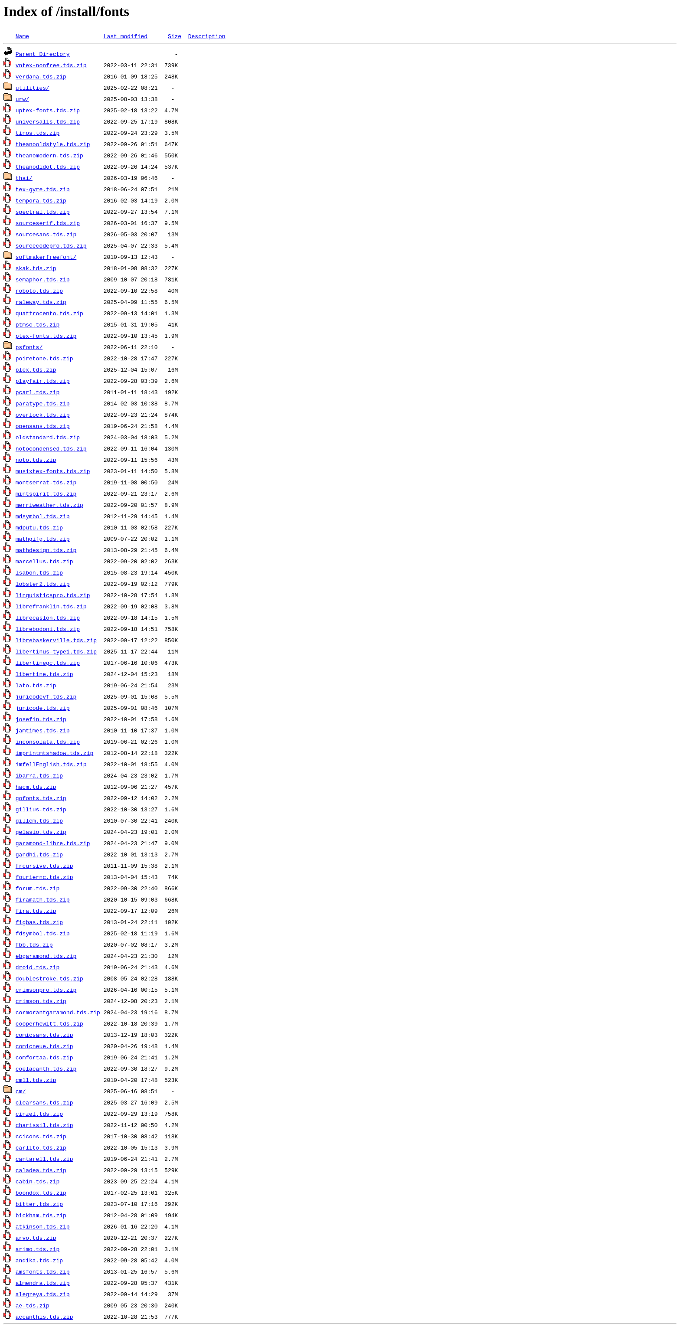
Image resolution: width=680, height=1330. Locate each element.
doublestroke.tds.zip (49, 978)
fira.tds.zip (36, 911)
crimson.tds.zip (41, 1001)
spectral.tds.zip (43, 212)
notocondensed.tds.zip (51, 448)
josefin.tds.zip (41, 719)
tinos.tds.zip (37, 133)
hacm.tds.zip (36, 787)
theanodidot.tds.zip (48, 166)
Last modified (125, 36)
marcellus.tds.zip (44, 561)
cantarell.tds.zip (44, 1159)
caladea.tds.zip (41, 1170)
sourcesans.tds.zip (46, 234)
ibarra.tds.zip (39, 775)
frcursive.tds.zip (44, 865)
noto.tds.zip (36, 460)
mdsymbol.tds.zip (43, 516)
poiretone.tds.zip (44, 358)
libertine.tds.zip (44, 674)
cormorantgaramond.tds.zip (58, 1012)
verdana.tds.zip (41, 76)
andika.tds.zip (39, 1260)
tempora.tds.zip (41, 200)
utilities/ (32, 87)
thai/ (24, 178)
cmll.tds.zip (36, 1080)
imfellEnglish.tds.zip (51, 764)
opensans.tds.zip (43, 426)
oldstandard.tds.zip (48, 437)
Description (207, 36)
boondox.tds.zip (41, 1192)
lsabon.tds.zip (39, 572)
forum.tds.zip (37, 888)
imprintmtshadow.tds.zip (54, 753)
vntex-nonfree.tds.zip (51, 65)
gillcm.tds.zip (39, 820)
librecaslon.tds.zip (48, 617)
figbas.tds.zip (39, 922)
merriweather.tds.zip (49, 505)
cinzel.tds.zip (39, 1114)
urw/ (22, 99)
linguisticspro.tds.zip (53, 595)
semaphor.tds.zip (43, 279)
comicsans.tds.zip (44, 1035)
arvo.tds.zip (36, 1238)
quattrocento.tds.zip (49, 313)
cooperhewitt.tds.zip (49, 1023)
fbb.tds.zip (34, 944)
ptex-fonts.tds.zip (46, 336)
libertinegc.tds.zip (48, 663)
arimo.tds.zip (37, 1249)
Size (174, 36)
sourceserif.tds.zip (48, 223)
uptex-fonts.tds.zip (48, 110)
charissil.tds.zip (44, 1125)
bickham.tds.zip (41, 1215)
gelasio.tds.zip (41, 832)
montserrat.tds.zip (46, 482)
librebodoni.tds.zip (48, 629)
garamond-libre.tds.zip (53, 843)
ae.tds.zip (32, 1305)
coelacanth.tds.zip (46, 1068)
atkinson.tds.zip (43, 1226)
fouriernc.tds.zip (44, 877)
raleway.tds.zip (41, 302)
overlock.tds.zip (43, 414)
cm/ (21, 1091)
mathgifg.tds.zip (43, 538)
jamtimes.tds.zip (43, 730)
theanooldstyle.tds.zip (53, 144)
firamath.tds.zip (43, 899)
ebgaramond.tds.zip (46, 956)
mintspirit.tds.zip (46, 493)
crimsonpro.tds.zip (46, 989)
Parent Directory (43, 54)
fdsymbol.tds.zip (43, 933)
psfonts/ (29, 347)
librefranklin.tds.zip (51, 606)
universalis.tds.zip (48, 121)
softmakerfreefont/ (46, 257)
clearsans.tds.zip (44, 1102)
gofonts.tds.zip (41, 798)
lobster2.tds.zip (43, 584)
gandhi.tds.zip (39, 854)
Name (22, 36)
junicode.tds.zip (43, 708)
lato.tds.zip (36, 685)
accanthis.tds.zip (44, 1316)
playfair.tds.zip (43, 381)
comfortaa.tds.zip (44, 1057)
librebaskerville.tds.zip (56, 640)
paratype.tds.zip (43, 403)
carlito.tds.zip (41, 1147)
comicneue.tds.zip (44, 1046)
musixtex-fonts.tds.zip (53, 471)
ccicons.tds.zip (41, 1136)
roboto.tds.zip (39, 290)
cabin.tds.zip (37, 1181)
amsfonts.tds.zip (43, 1271)
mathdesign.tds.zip (46, 550)
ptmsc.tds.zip (37, 324)
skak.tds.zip (36, 268)
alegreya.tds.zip (43, 1294)
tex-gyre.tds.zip (43, 189)
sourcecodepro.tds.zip (51, 245)
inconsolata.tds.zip (48, 741)
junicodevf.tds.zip (46, 696)
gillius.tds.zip (41, 809)
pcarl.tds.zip (37, 392)
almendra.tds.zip (43, 1283)
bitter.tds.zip (39, 1204)
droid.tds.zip (37, 967)
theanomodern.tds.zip (49, 155)
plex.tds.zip (36, 369)
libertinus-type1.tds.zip (56, 651)
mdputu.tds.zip (39, 527)
